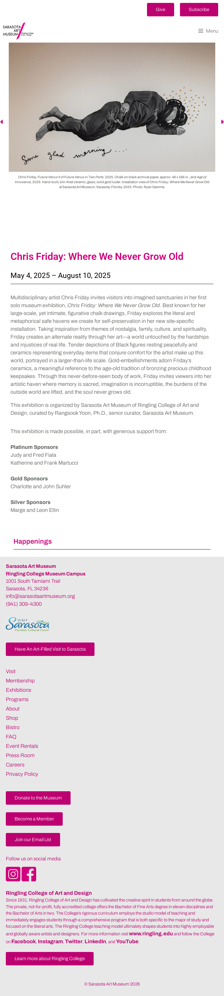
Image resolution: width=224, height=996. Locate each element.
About (13, 709)
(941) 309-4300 (24, 604)
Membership (20, 681)
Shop (12, 718)
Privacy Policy (22, 774)
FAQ (11, 737)
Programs (17, 699)
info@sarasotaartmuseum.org (40, 596)
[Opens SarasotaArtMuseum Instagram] (14, 880)
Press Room (20, 755)
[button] (160, 9)
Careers (15, 765)
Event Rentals (22, 746)
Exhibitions (18, 690)
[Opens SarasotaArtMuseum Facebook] (29, 880)
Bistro (13, 727)
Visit (10, 671)
